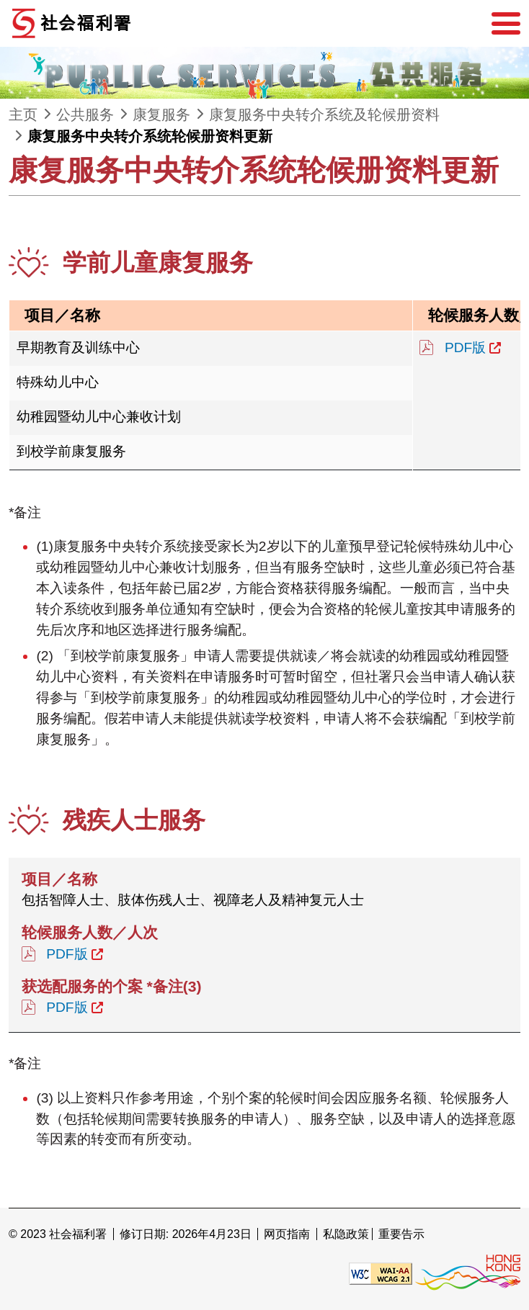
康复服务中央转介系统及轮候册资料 (324, 114)
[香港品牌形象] (467, 1273)
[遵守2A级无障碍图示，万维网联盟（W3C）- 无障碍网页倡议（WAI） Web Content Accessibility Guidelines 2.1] (380, 1273)
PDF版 (465, 347)
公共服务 (85, 114)
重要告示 (401, 1234)
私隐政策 (346, 1234)
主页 (23, 114)
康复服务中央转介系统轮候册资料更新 (149, 136)
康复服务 (161, 114)
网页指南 (287, 1234)
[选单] (506, 23)
